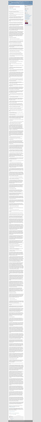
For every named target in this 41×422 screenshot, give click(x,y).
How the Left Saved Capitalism (27, 16)
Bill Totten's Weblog (15, 2)
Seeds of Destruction (27, 19)
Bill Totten (26, 10)
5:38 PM (14, 414)
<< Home (11, 419)
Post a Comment (12, 418)
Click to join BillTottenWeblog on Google (28, 25)
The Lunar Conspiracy (27, 17)
